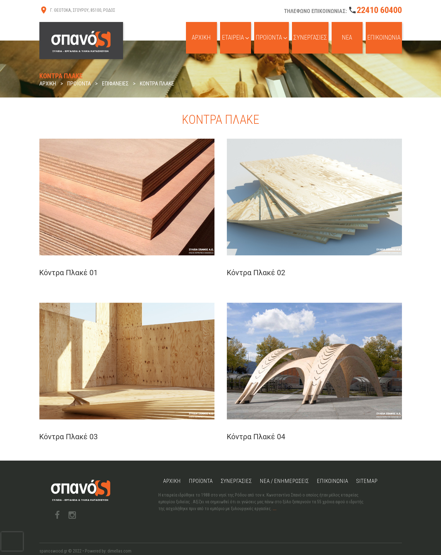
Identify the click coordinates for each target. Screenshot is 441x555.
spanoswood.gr (53, 538)
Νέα (343, 40)
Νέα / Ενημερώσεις (292, 468)
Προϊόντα (263, 40)
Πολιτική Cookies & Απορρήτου (67, 545)
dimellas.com (119, 538)
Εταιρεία (225, 40)
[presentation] (12, 541)
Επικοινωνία (382, 40)
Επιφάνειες (115, 83)
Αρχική (189, 40)
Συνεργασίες (305, 40)
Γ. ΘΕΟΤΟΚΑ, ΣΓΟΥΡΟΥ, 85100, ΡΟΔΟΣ (82, 10)
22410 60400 (379, 10)
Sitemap (379, 468)
